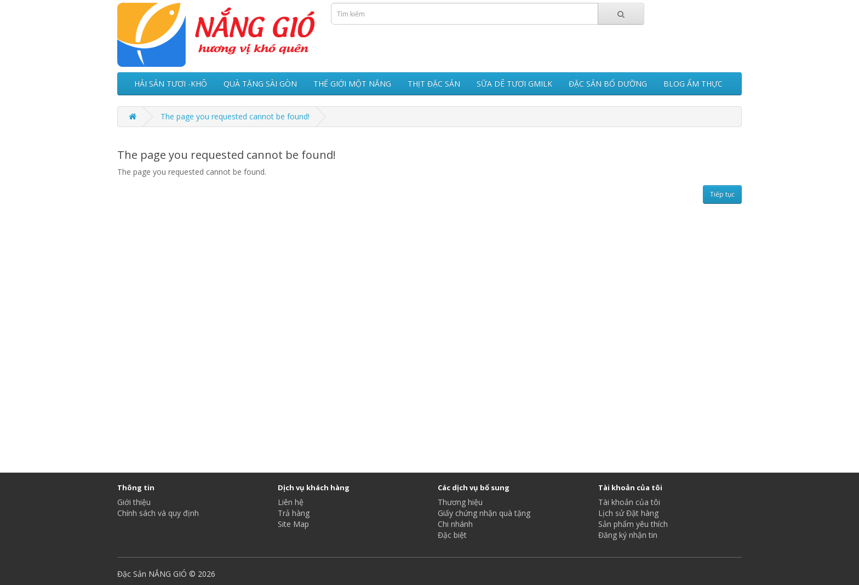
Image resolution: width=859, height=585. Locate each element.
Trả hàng (294, 513)
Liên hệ (290, 502)
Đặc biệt (452, 535)
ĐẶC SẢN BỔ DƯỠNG (608, 83)
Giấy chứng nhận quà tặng (484, 513)
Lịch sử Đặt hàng (628, 513)
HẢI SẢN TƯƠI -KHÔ (170, 83)
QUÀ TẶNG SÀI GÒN (260, 83)
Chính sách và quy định (158, 513)
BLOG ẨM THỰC (693, 83)
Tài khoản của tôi (629, 502)
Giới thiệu (134, 502)
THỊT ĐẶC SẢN (434, 83)
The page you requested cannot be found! (235, 116)
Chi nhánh (455, 524)
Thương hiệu (460, 502)
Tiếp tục (722, 194)
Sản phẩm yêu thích (633, 524)
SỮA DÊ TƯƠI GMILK (514, 83)
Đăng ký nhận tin (627, 535)
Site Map (293, 524)
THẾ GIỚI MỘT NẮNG (352, 83)
